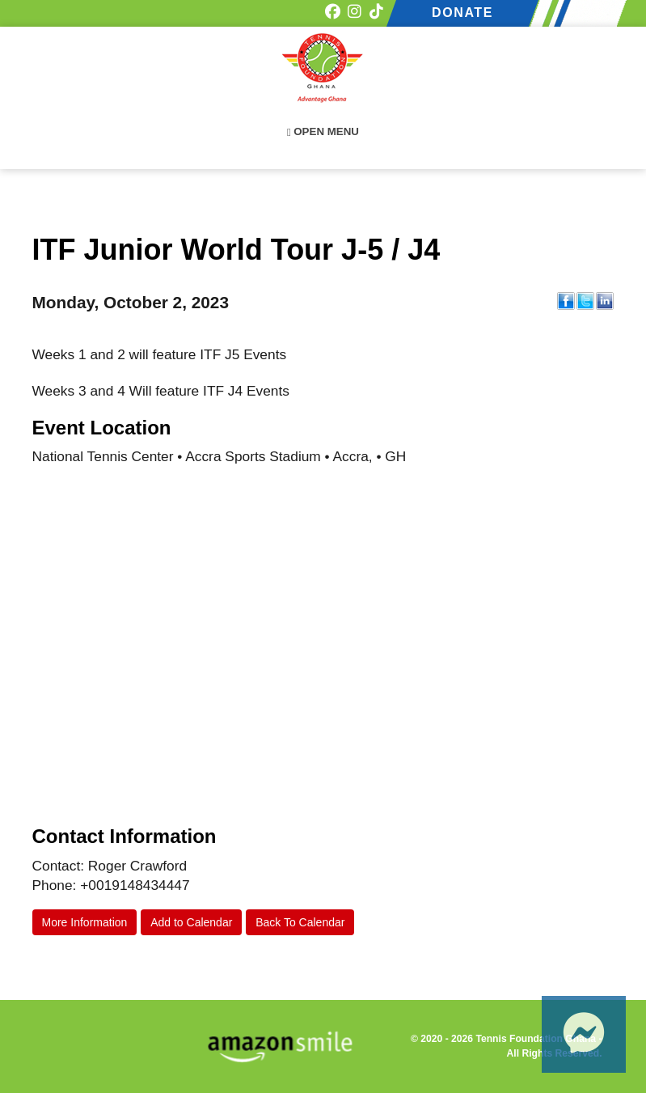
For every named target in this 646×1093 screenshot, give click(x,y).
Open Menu (323, 131)
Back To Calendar (299, 922)
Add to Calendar (191, 922)
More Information (85, 922)
